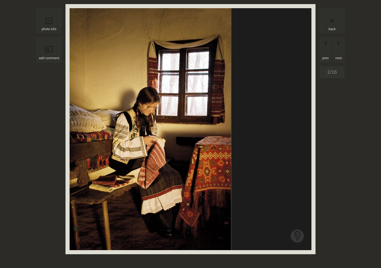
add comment (49, 58)
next (338, 58)
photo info (49, 29)
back (332, 29)
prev (325, 58)
